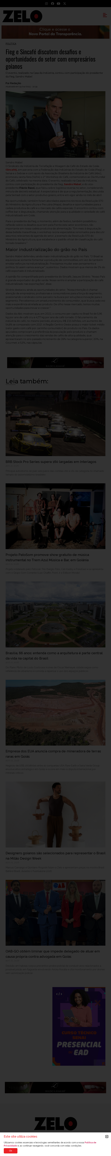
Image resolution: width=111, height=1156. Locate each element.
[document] (55, 578)
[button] (107, 1136)
